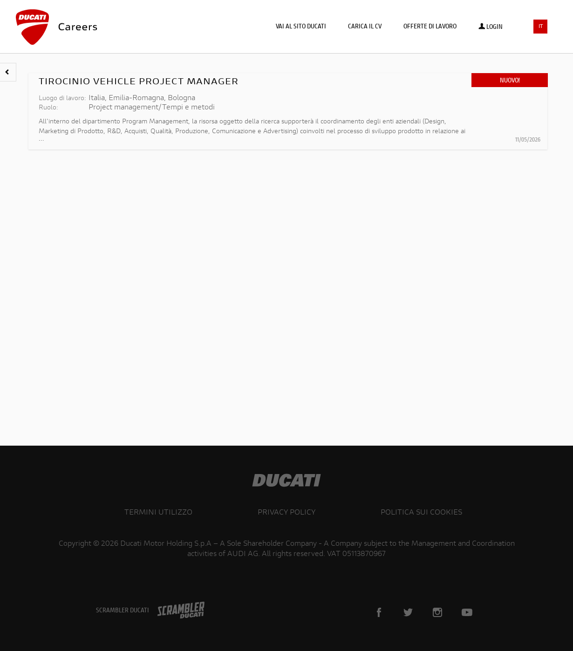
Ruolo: (48, 108)
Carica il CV (365, 27)
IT (541, 26)
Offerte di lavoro (430, 27)
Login (490, 27)
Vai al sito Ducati (301, 27)
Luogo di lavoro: (62, 98)
